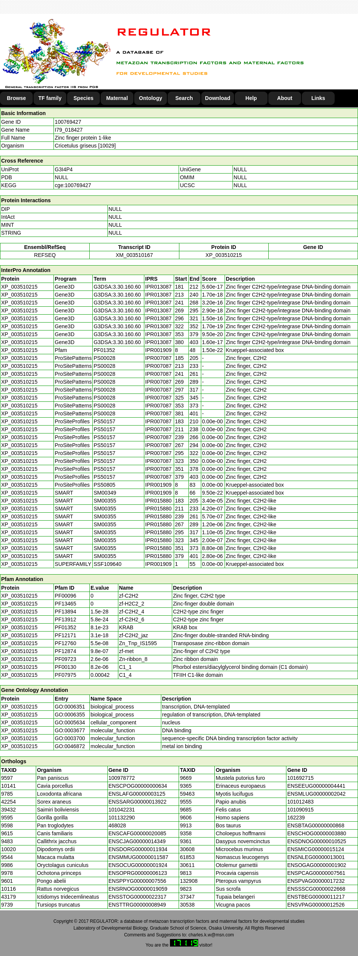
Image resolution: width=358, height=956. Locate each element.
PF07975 (65, 675)
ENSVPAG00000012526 (315, 905)
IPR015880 (158, 501)
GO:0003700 (70, 738)
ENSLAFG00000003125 (137, 794)
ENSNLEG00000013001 (316, 857)
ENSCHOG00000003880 (316, 833)
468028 (117, 825)
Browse (16, 98)
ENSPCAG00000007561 (316, 873)
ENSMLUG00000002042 (316, 794)
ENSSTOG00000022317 (138, 897)
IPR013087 (158, 287)
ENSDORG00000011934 (138, 849)
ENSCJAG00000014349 (137, 841)
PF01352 (65, 627)
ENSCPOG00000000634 (138, 786)
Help (251, 98)
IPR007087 (158, 358)
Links (318, 98)
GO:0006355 (70, 715)
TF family (49, 98)
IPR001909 (158, 350)
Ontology (150, 98)
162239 (296, 818)
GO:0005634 (70, 722)
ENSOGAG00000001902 (316, 865)
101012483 (300, 802)
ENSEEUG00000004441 (316, 786)
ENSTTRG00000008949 (137, 905)
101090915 (300, 810)
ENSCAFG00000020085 (137, 833)
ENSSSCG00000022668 (316, 889)
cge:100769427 (73, 185)
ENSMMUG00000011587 (138, 857)
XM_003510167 (134, 255)
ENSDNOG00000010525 (316, 841)
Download (217, 98)
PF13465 (65, 604)
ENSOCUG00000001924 (138, 865)
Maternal (117, 98)
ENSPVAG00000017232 (315, 881)
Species (83, 98)
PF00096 (65, 596)
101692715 (300, 778)
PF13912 (65, 619)
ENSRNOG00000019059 (138, 889)
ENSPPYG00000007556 (137, 881)
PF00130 (65, 667)
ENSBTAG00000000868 (315, 825)
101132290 (122, 818)
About (284, 98)
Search (184, 98)
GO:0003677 (70, 730)
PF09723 (65, 659)
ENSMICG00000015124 (315, 849)
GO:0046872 (70, 746)
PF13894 (65, 612)
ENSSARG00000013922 (138, 802)
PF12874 (65, 651)
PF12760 (65, 643)
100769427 (68, 122)
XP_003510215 (223, 255)
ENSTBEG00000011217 (316, 897)
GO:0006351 (70, 707)
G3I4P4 (63, 169)
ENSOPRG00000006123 (138, 873)
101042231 (122, 810)
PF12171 (65, 635)
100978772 (122, 778)
